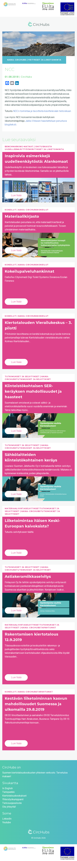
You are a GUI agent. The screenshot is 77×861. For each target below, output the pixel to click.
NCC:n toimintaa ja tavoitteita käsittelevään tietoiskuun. (42, 111)
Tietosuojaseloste (12, 803)
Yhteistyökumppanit (12, 799)
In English (7, 788)
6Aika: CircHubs (16, 60)
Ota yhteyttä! (9, 806)
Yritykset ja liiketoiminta (44, 60)
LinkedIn (6, 818)
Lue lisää (16, 195)
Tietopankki (8, 792)
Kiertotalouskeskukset (14, 795)
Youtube (6, 822)
